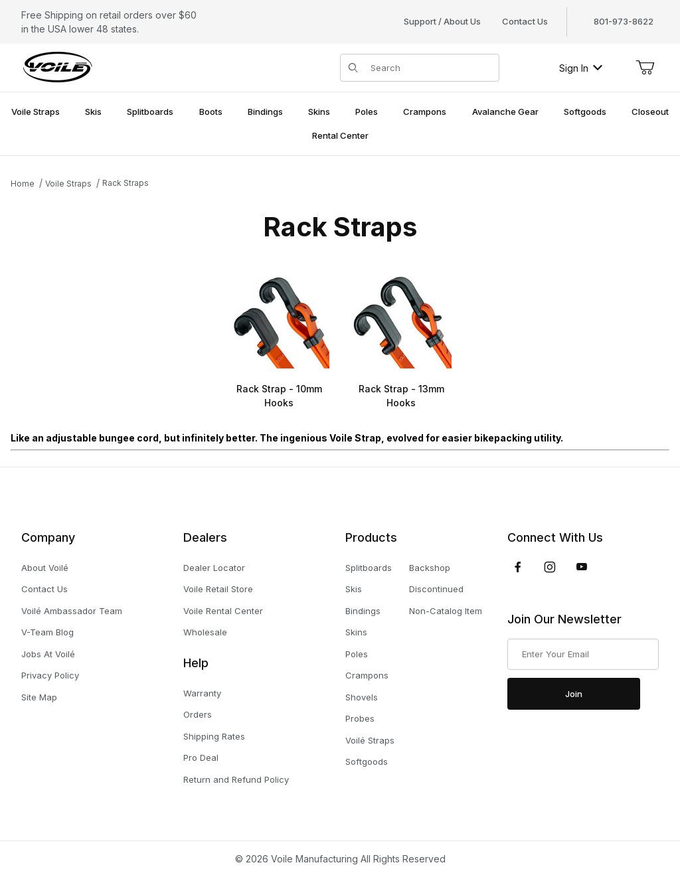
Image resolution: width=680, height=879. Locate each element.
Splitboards (368, 567)
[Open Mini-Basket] (645, 68)
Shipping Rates (214, 736)
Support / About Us (442, 21)
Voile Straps (68, 184)
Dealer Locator (214, 567)
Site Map (39, 697)
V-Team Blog (47, 632)
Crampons (366, 675)
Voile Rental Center (223, 610)
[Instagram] (550, 567)
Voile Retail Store (218, 589)
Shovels (361, 697)
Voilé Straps (369, 740)
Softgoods (366, 761)
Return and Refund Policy (236, 779)
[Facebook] (518, 567)
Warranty (202, 693)
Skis (353, 589)
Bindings (363, 610)
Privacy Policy (50, 675)
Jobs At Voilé (48, 654)
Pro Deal (200, 757)
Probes (360, 718)
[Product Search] (431, 67)
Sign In (580, 68)
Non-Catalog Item (445, 610)
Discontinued (436, 589)
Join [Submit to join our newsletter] (573, 693)
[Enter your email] (583, 655)
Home (23, 184)
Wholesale (205, 632)
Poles (356, 654)
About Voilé (44, 567)
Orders (197, 714)
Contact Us (525, 21)
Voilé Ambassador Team (71, 610)
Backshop (429, 567)
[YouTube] (581, 567)
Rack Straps (125, 183)
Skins (356, 632)
